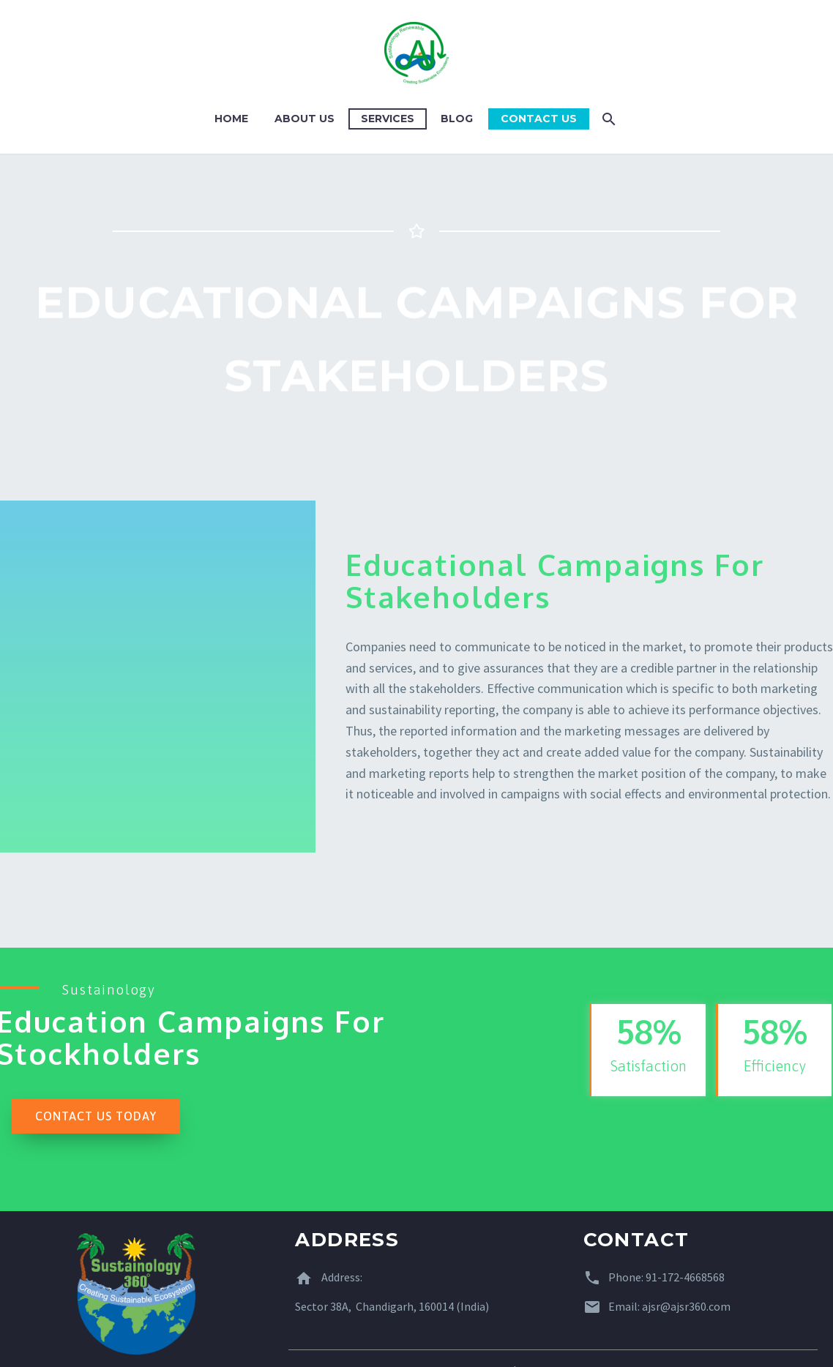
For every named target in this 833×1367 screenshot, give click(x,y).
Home (231, 118)
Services (387, 118)
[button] (96, 1116)
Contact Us (539, 118)
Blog (457, 118)
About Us (304, 118)
